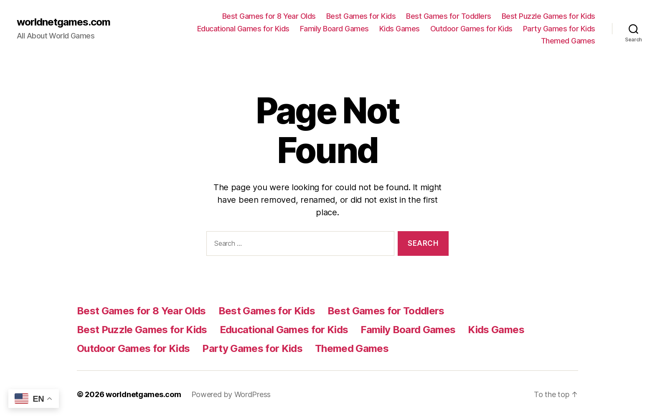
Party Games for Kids (559, 28)
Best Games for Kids (361, 16)
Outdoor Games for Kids (471, 28)
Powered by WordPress (231, 394)
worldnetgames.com (63, 22)
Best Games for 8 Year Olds (269, 16)
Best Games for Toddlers (448, 16)
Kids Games (399, 28)
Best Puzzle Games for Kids (548, 16)
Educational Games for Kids (243, 28)
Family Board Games (334, 28)
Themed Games (568, 40)
